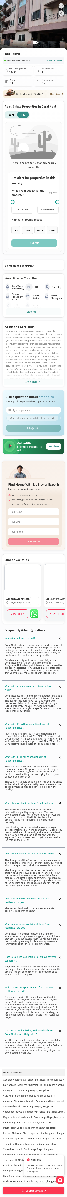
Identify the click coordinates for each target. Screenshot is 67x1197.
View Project (17, 613)
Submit (34, 243)
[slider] (13, 202)
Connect (33, 541)
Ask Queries (33, 428)
